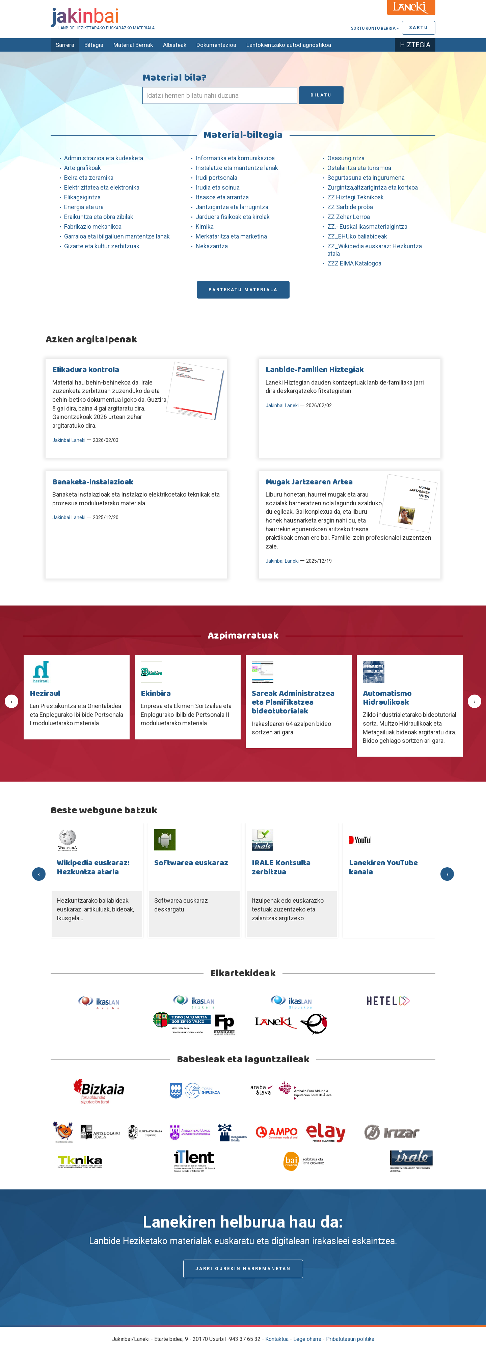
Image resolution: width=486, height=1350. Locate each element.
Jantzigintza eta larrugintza (232, 206)
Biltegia (93, 44)
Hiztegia (415, 45)
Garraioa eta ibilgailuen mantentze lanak (117, 236)
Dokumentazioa (216, 44)
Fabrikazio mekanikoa (93, 226)
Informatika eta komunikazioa (235, 158)
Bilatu (321, 94)
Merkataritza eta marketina (231, 236)
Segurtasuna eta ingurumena (366, 177)
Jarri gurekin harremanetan (243, 1268)
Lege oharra (307, 1339)
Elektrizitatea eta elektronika (101, 187)
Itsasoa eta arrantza (222, 197)
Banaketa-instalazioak (92, 482)
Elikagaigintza (82, 197)
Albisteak (174, 44)
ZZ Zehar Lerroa (348, 216)
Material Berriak (133, 44)
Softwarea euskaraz (191, 863)
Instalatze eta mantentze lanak (237, 167)
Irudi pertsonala (216, 177)
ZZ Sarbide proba (350, 206)
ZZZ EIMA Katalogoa (354, 263)
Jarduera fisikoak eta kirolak (233, 216)
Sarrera (65, 44)
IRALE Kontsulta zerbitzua (281, 867)
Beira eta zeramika (88, 177)
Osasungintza (345, 158)
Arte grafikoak (82, 167)
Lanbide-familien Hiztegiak (315, 370)
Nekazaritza (212, 246)
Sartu (418, 27)
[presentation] (11, 701)
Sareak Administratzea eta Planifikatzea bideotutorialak (293, 702)
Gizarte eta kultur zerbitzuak (101, 246)
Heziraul (45, 693)
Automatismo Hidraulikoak (387, 698)
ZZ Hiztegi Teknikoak (355, 197)
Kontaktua (277, 1339)
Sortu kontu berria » (375, 28)
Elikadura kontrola (85, 370)
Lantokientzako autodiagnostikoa (288, 44)
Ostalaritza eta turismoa (359, 167)
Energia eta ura (84, 206)
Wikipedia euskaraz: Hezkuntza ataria (93, 867)
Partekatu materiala (243, 289)
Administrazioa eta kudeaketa (103, 158)
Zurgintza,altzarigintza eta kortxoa (372, 187)
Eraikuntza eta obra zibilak (98, 216)
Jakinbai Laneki (68, 440)
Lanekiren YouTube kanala (383, 867)
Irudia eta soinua (218, 187)
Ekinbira (156, 693)
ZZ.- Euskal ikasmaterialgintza (367, 226)
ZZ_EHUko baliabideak (357, 236)
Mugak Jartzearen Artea (309, 482)
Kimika (205, 226)
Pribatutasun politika (350, 1339)
